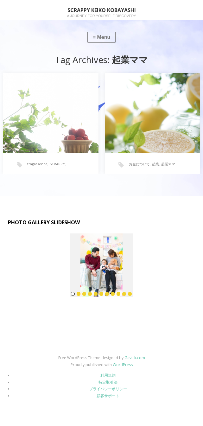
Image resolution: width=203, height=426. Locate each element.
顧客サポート (108, 395)
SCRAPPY (57, 164)
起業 (155, 164)
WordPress (123, 364)
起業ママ (168, 164)
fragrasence (37, 164)
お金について (139, 164)
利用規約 (108, 375)
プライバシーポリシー (108, 388)
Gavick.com (134, 357)
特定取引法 (107, 382)
